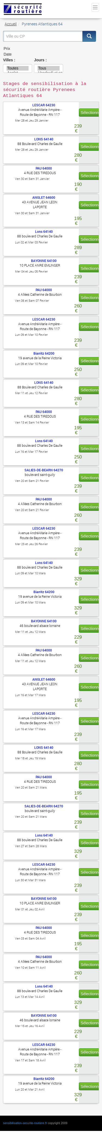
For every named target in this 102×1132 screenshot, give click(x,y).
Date (49, 54)
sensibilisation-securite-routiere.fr (25, 1123)
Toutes (18, 68)
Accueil (11, 23)
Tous (49, 68)
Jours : (40, 60)
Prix (49, 49)
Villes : (9, 60)
